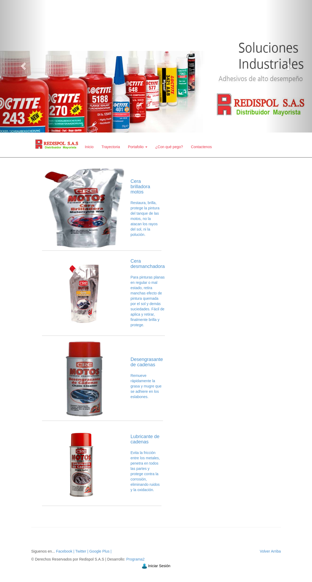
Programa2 (135, 559)
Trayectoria (110, 147)
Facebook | (65, 551)
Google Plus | (100, 551)
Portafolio (137, 147)
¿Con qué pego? (169, 147)
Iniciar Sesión (159, 566)
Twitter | (81, 551)
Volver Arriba (270, 551)
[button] (23, 66)
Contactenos (201, 147)
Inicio (89, 147)
